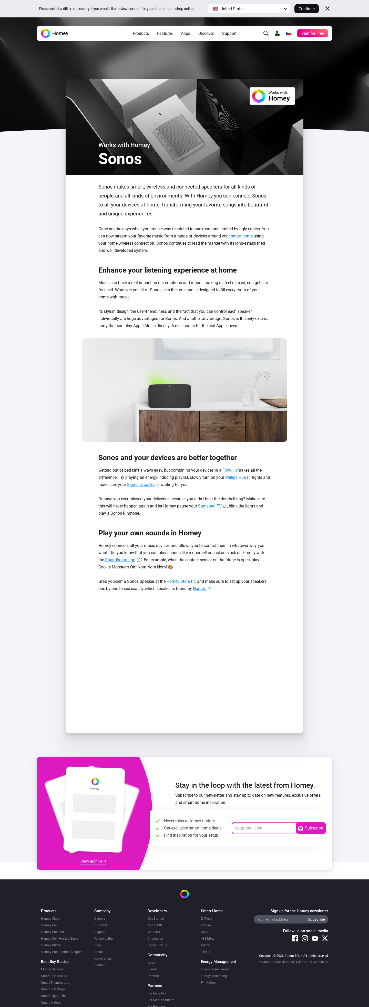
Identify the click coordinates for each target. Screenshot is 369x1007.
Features (165, 33)
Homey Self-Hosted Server (60, 938)
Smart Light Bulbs (54, 996)
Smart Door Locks (54, 976)
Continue (307, 8)
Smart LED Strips (53, 989)
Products (141, 33)
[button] (249, 8)
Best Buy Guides (55, 961)
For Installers (157, 993)
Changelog (155, 938)
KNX (204, 932)
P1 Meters (208, 982)
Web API (154, 932)
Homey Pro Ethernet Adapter (61, 952)
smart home (242, 236)
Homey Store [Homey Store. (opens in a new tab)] (178, 581)
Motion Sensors (52, 969)
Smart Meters (51, 1002)
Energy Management (216, 969)
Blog (97, 945)
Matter (205, 945)
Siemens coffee (141, 484)
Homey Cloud (50, 918)
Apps (185, 33)
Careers (100, 918)
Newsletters (103, 958)
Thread (206, 952)
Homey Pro (49, 925)
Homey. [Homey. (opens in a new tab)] (200, 588)
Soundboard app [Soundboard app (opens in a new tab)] (119, 559)
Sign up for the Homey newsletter (299, 911)
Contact (100, 965)
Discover (206, 33)
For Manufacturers (161, 1000)
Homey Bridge (51, 945)
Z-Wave (206, 918)
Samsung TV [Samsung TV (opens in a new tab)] (210, 506)
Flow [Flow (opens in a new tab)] (227, 470)
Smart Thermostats (55, 982)
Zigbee (206, 925)
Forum (152, 969)
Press (98, 952)
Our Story (101, 925)
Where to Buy (104, 938)
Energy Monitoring (214, 976)
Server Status (157, 945)
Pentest (153, 976)
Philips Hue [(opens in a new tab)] (235, 477)
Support (229, 33)
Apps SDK (155, 925)
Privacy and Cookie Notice (277, 962)
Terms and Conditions (313, 962)
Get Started (156, 918)
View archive (93, 861)
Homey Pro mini (52, 932)
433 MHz (207, 938)
